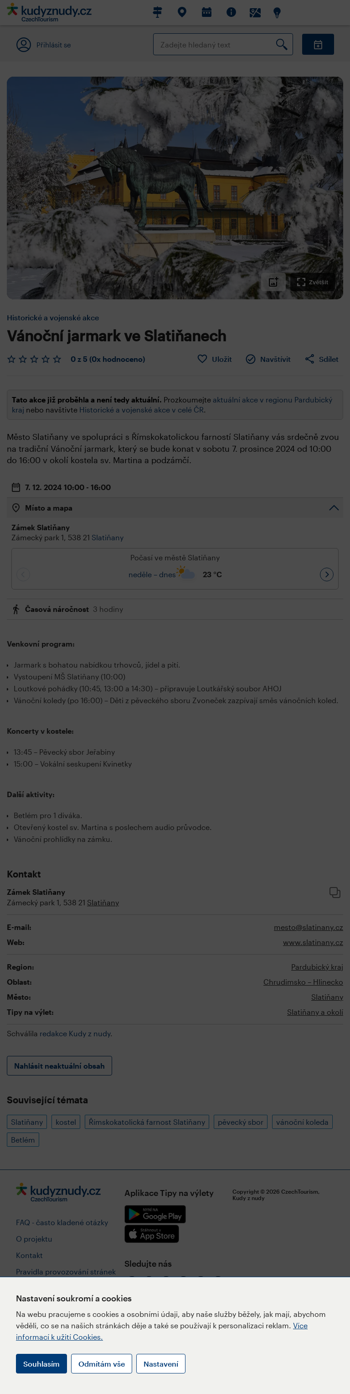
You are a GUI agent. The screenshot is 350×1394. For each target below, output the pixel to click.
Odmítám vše (101, 1363)
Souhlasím (41, 1363)
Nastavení (161, 1363)
